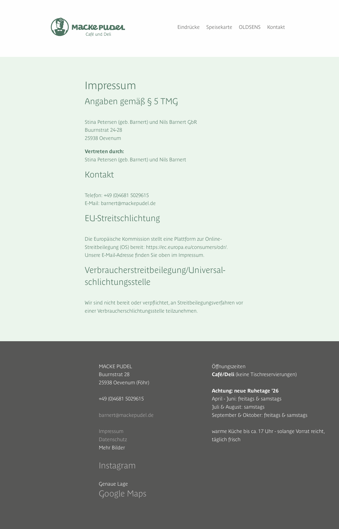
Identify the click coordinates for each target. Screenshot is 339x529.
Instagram (117, 465)
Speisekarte (219, 27)
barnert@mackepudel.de (126, 415)
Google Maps (122, 493)
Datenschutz (113, 439)
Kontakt (276, 27)
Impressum (111, 431)
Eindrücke (188, 27)
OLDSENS (250, 27)
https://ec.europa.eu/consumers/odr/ (186, 247)
